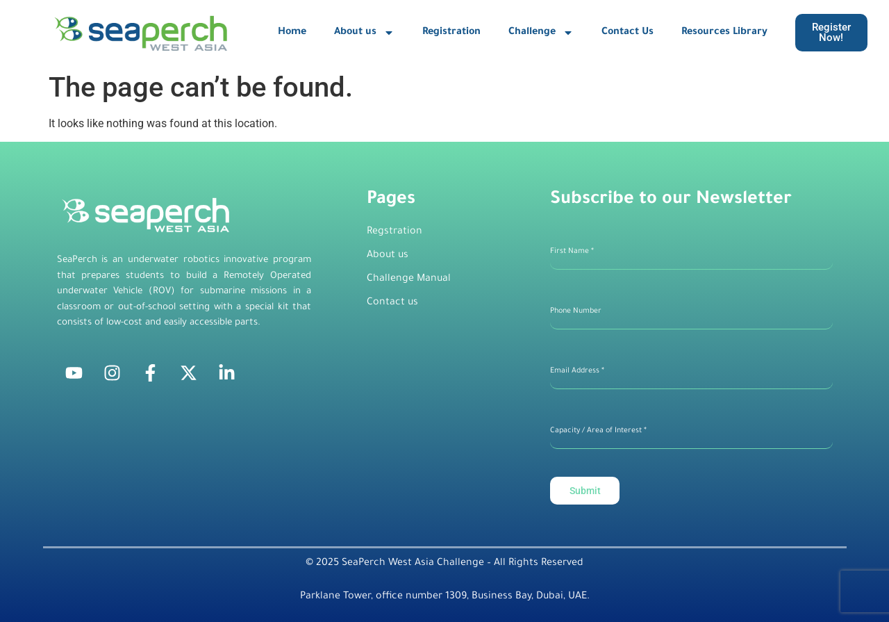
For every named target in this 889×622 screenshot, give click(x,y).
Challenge (541, 32)
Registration (451, 32)
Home (292, 32)
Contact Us (627, 32)
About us (364, 32)
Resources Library (724, 32)
